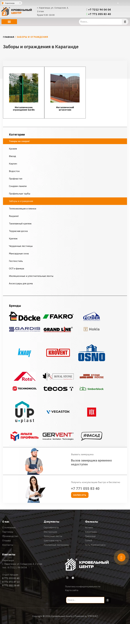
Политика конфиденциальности (82, 586)
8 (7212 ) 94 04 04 (17, 567)
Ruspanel (14, 216)
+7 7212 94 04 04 (99, 9)
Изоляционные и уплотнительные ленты (31, 276)
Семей (88, 540)
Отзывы (6, 540)
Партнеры (7, 531)
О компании (8, 527)
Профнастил (15, 178)
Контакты (7, 544)
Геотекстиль (16, 261)
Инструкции (50, 531)
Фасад (12, 156)
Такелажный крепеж (20, 223)
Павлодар (90, 536)
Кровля (13, 148)
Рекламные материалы (56, 544)
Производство (10, 536)
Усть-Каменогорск (95, 544)
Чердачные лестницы (21, 246)
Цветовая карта (52, 540)
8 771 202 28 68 (10, 585)
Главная (8, 36)
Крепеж (13, 238)
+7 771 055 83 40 (99, 14)
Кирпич (13, 163)
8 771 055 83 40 (10, 578)
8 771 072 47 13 (10, 581)
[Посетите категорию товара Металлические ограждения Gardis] (23, 92)
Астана (89, 527)
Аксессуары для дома (21, 283)
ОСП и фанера (16, 268)
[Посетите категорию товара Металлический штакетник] (65, 92)
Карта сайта (71, 590)
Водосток (14, 171)
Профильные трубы (19, 193)
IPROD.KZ (92, 616)
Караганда (91, 531)
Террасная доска (18, 231)
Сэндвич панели (18, 186)
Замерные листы (53, 536)
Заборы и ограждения (21, 201)
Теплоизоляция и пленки (22, 208)
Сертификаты (51, 527)
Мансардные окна (19, 253)
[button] (9, 21)
